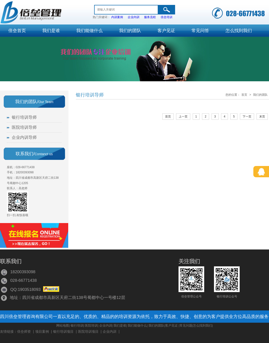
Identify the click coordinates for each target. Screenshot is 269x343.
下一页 (247, 116)
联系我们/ (34, 153)
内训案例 (117, 17)
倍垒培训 (166, 17)
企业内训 (133, 17)
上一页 (183, 116)
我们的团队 (260, 94)
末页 (262, 116)
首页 (244, 94)
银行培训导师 (90, 94)
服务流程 (150, 17)
